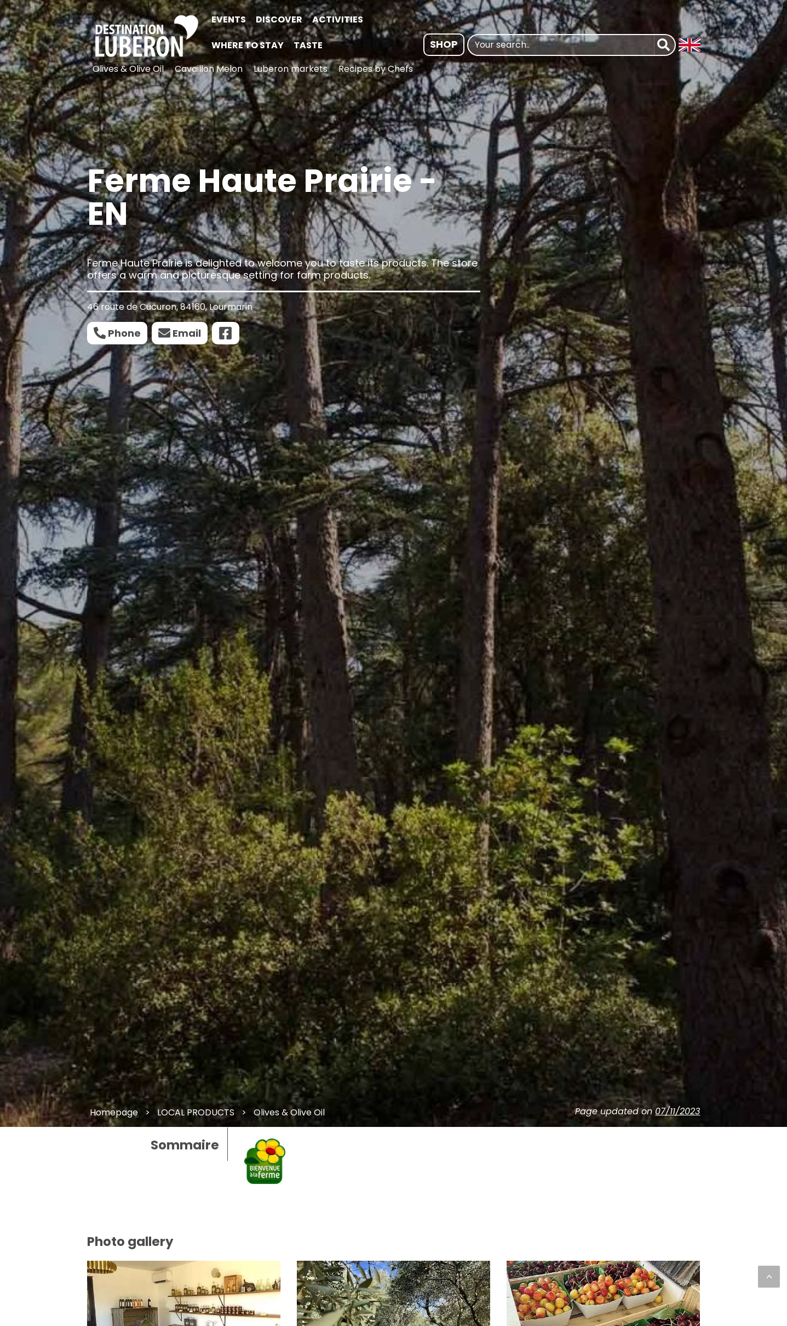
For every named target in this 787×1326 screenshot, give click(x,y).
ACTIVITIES (337, 19)
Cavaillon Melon (209, 69)
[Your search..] (560, 45)
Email (187, 333)
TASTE (308, 45)
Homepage (114, 1112)
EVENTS (228, 19)
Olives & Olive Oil (128, 69)
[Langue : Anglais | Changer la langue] (689, 45)
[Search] (665, 45)
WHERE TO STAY (247, 45)
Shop (444, 44)
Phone (124, 333)
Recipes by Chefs (375, 69)
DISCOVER (279, 19)
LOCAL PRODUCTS (195, 1112)
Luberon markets (291, 69)
